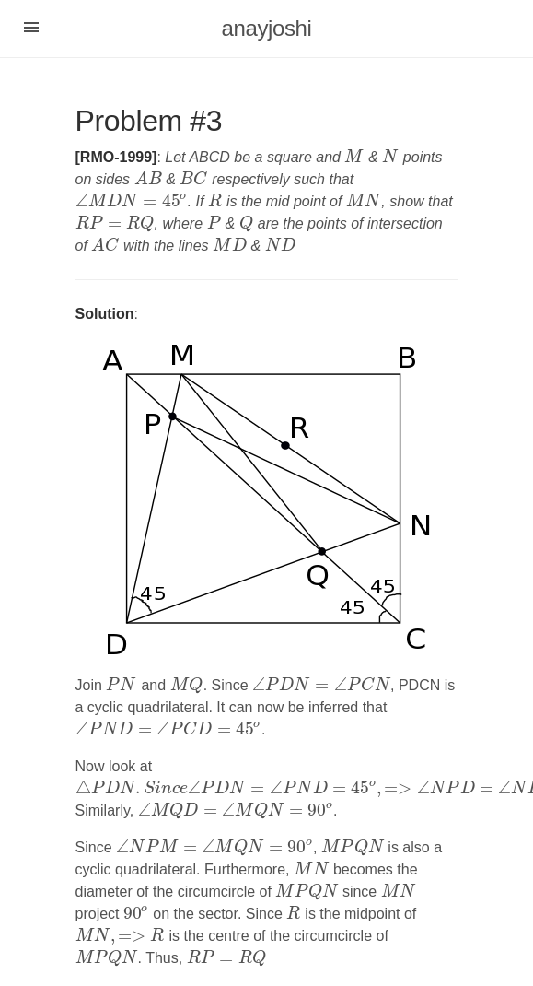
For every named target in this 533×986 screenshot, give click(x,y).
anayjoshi (267, 28)
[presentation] (354, 157)
